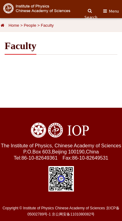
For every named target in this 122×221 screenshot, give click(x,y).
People (30, 25)
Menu (114, 11)
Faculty (47, 25)
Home (14, 25)
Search (90, 14)
